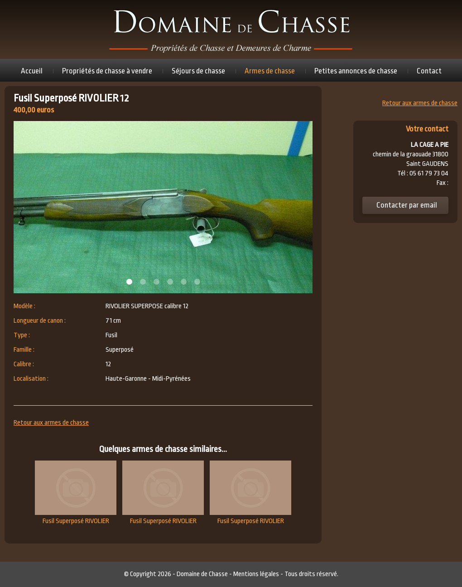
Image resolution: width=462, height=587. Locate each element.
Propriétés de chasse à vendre (107, 71)
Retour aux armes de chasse (51, 423)
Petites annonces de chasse (355, 71)
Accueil (32, 71)
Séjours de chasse (198, 71)
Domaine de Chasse (202, 574)
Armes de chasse (270, 71)
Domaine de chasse (231, 29)
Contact (429, 71)
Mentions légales (256, 574)
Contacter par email (406, 205)
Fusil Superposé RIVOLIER (75, 493)
